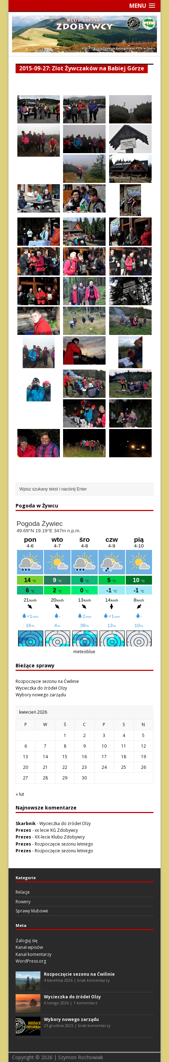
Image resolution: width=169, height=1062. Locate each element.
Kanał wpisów (29, 947)
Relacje (23, 892)
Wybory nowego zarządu (41, 695)
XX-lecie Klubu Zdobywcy (60, 837)
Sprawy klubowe (32, 911)
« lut (20, 794)
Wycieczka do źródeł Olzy (41, 688)
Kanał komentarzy (33, 954)
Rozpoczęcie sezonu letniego (64, 844)
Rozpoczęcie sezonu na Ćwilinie (47, 681)
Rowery (23, 902)
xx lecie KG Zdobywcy (56, 830)
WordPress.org (31, 961)
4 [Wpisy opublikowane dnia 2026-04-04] (124, 735)
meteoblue (84, 652)
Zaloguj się (27, 941)
